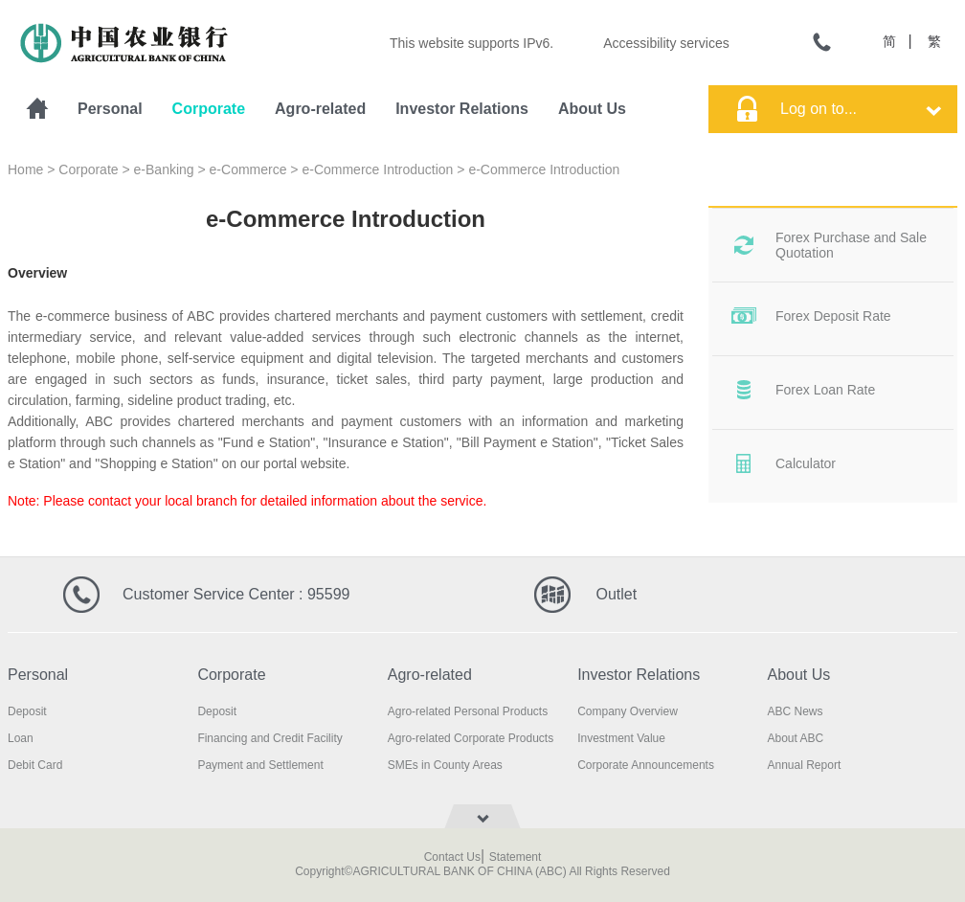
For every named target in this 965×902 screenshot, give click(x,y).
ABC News (795, 711)
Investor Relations (461, 109)
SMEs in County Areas (445, 765)
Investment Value (621, 738)
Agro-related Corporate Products (470, 738)
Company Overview (627, 711)
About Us (592, 109)
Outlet (616, 594)
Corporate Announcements (645, 765)
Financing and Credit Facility (269, 738)
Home (25, 169)
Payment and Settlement (260, 765)
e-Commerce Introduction (377, 169)
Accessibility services (666, 43)
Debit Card (35, 765)
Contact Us (452, 857)
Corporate (208, 109)
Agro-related (320, 109)
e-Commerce (248, 169)
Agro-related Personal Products (468, 711)
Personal (110, 109)
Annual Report (805, 765)
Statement (515, 857)
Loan (21, 738)
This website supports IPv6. (471, 43)
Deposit (27, 711)
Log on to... (860, 109)
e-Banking (164, 169)
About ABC (796, 738)
